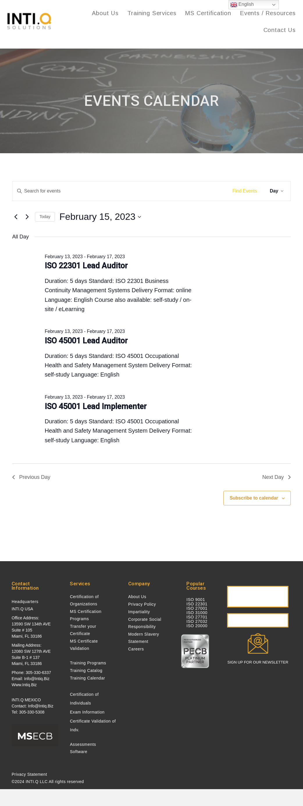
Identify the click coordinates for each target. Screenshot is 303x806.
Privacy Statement (29, 774)
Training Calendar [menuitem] (87, 678)
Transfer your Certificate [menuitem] (83, 630)
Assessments (83, 744)
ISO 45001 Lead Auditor (86, 340)
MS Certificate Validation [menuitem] (84, 645)
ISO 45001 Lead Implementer (96, 406)
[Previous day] (15, 216)
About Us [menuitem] (137, 596)
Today (45, 216)
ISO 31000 (196, 612)
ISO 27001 (196, 608)
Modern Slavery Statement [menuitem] (143, 638)
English (242, 4)
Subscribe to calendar (253, 497)
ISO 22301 (196, 604)
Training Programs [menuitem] (88, 663)
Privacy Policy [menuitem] (142, 604)
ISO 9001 (195, 599)
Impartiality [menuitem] (139, 611)
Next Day (276, 477)
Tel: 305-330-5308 (28, 712)
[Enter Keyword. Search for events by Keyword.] (120, 191)
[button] (257, 596)
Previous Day (31, 477)
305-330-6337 (38, 672)
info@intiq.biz (36, 678)
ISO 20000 (196, 625)
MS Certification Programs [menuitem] (85, 615)
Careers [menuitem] (136, 649)
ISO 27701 (196, 617)
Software (78, 751)
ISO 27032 (196, 621)
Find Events (244, 190)
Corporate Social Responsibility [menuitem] (144, 623)
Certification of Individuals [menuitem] (84, 698)
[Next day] (27, 216)
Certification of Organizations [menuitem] (84, 600)
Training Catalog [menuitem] (86, 670)
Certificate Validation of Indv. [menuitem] (93, 725)
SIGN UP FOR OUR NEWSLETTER (257, 662)
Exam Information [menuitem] (87, 712)
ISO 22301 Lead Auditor (86, 265)
